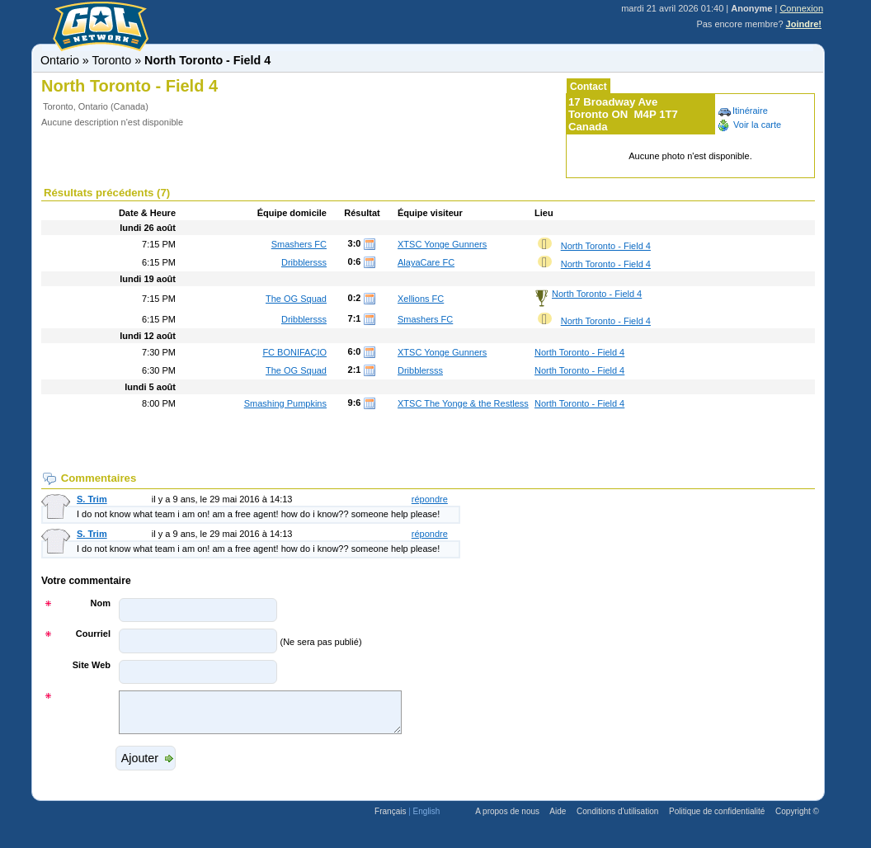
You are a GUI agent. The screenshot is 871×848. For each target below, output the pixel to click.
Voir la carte (749, 125)
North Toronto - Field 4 (606, 246)
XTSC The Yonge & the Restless (463, 403)
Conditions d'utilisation (617, 818)
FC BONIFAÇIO (294, 352)
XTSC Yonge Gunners (442, 244)
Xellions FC (421, 299)
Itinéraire (742, 110)
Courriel (93, 633)
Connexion (801, 8)
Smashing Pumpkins (285, 403)
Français (390, 818)
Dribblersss (304, 262)
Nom (101, 603)
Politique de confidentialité (717, 818)
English (426, 818)
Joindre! (804, 24)
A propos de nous (507, 818)
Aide (557, 818)
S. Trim (92, 499)
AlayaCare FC (426, 262)
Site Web (92, 665)
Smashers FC (299, 244)
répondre (430, 499)
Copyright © (797, 818)
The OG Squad (296, 299)
